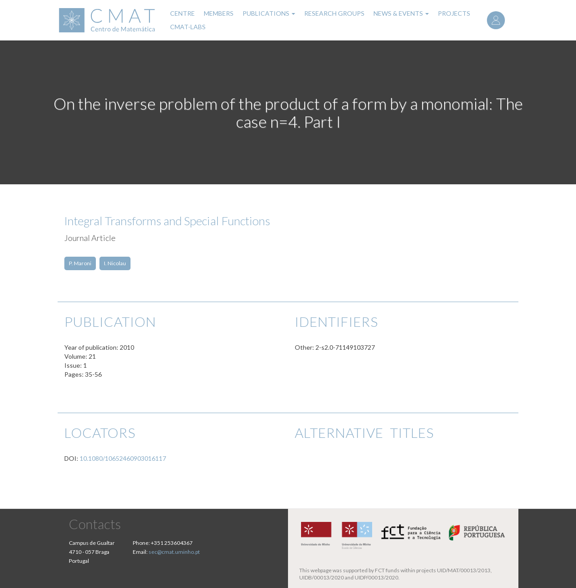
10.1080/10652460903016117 (123, 458)
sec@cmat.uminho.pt (174, 551)
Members (219, 13)
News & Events (401, 13)
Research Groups (334, 13)
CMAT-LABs (188, 27)
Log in (496, 20)
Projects (454, 13)
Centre (182, 13)
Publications (269, 13)
